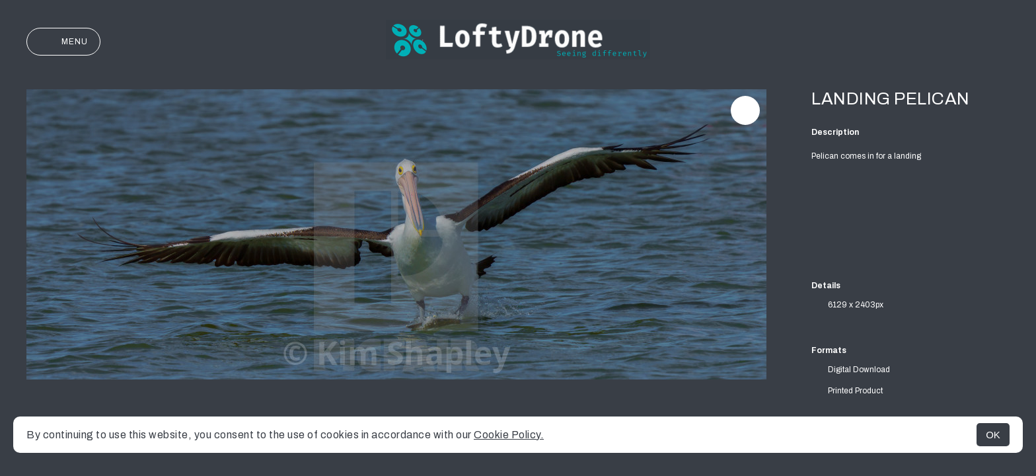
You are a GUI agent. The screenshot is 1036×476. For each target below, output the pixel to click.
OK (993, 434)
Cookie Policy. (509, 434)
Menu (63, 42)
